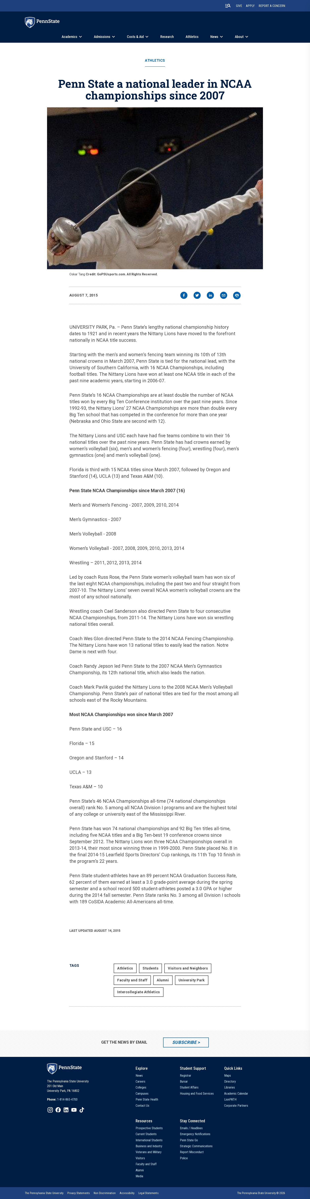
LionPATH (230, 1099)
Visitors (140, 1158)
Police (184, 1158)
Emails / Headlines (191, 1128)
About (239, 37)
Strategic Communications (196, 1146)
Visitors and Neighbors (188, 968)
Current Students (146, 1134)
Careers (140, 1081)
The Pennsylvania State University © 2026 (261, 1193)
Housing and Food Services (197, 1093)
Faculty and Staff (132, 980)
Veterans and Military (149, 1152)
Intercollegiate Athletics (138, 992)
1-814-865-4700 (67, 1099)
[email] (223, 296)
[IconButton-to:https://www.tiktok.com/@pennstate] (82, 1110)
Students (150, 968)
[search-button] (228, 6)
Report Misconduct (192, 1152)
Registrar (185, 1075)
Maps (227, 1075)
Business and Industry (149, 1146)
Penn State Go (189, 1140)
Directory (230, 1081)
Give (239, 6)
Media (139, 1176)
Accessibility (127, 1193)
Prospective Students (149, 1128)
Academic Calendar (236, 1093)
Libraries (229, 1087)
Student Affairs (189, 1087)
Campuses (142, 1093)
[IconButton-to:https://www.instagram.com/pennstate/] (50, 1110)
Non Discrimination (105, 1193)
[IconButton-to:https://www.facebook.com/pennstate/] (58, 1110)
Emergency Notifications (195, 1134)
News (214, 37)
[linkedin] (210, 296)
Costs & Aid (135, 37)
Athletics (192, 37)
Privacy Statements (78, 1193)
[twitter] (197, 296)
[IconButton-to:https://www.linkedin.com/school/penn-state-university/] (66, 1110)
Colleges (141, 1087)
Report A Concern (272, 6)
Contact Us (142, 1105)
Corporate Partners (236, 1105)
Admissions (102, 37)
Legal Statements (148, 1193)
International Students (149, 1140)
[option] (62, 1099)
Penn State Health (147, 1099)
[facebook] (183, 296)
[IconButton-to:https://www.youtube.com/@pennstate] (74, 1110)
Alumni (163, 980)
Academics (69, 37)
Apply (250, 6)
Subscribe (184, 1042)
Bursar (184, 1081)
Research (167, 37)
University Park (192, 980)
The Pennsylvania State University (44, 1193)
